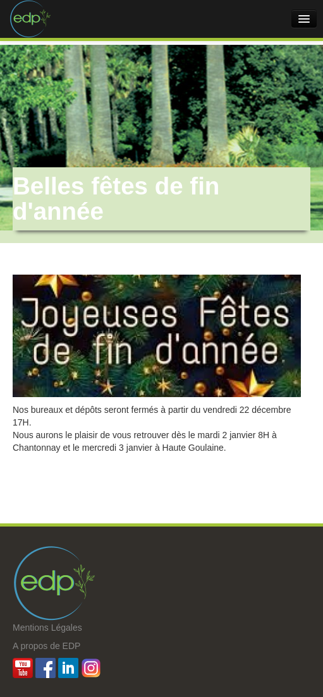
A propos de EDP (46, 646)
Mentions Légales (47, 628)
